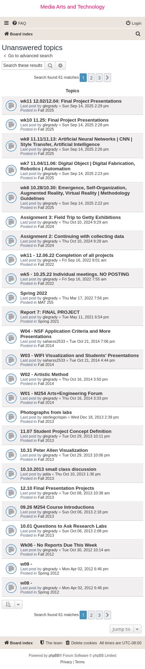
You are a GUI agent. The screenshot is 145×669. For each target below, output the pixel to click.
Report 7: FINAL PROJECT (50, 312)
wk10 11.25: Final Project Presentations (64, 120)
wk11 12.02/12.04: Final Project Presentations (71, 101)
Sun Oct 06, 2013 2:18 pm (85, 512)
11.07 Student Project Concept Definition (65, 431)
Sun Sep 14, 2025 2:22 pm (85, 203)
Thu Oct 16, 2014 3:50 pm (85, 379)
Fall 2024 (46, 226)
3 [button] (99, 77)
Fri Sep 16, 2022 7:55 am (84, 279)
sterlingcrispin (54, 417)
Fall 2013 (46, 421)
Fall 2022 (46, 264)
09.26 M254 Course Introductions (57, 507)
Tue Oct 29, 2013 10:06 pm (86, 455)
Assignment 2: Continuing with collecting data (72, 236)
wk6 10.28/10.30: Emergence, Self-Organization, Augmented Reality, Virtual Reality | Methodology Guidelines (75, 193)
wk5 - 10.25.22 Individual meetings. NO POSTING (74, 274)
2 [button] (91, 77)
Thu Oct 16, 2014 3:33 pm (85, 398)
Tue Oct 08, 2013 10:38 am (86, 493)
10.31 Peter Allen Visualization (54, 450)
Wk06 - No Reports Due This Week (58, 545)
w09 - (26, 564)
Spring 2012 (48, 573)
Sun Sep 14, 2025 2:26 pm (85, 149)
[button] (107, 77)
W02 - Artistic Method (44, 374)
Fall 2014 (46, 345)
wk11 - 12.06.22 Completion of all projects (67, 255)
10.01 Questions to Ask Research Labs (63, 526)
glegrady (50, 106)
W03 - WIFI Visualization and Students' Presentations (79, 355)
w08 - (26, 583)
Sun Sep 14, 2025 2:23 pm (85, 173)
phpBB (54, 656)
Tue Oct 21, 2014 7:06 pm (92, 341)
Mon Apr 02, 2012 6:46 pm (85, 569)
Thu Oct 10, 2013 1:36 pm (78, 474)
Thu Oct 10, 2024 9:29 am (85, 222)
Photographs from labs (46, 412)
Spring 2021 (48, 321)
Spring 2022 (33, 293)
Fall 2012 (46, 554)
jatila (46, 474)
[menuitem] (19, 23)
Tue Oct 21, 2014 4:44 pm (92, 360)
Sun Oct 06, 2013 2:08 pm (85, 531)
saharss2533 (53, 341)
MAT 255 (46, 302)
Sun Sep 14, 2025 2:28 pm (85, 125)
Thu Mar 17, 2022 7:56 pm (85, 298)
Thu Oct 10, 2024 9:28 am (85, 241)
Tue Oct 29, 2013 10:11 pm (86, 436)
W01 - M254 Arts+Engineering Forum (61, 393)
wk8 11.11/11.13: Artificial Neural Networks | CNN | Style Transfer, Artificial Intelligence (76, 141)
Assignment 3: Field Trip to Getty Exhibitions (70, 217)
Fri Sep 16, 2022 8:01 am (84, 260)
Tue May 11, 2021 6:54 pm (85, 317)
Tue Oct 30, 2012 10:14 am (86, 550)
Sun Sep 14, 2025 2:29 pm (85, 106)
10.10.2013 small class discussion (58, 469)
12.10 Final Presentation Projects (57, 488)
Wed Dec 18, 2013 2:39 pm (95, 417)
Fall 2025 (46, 110)
